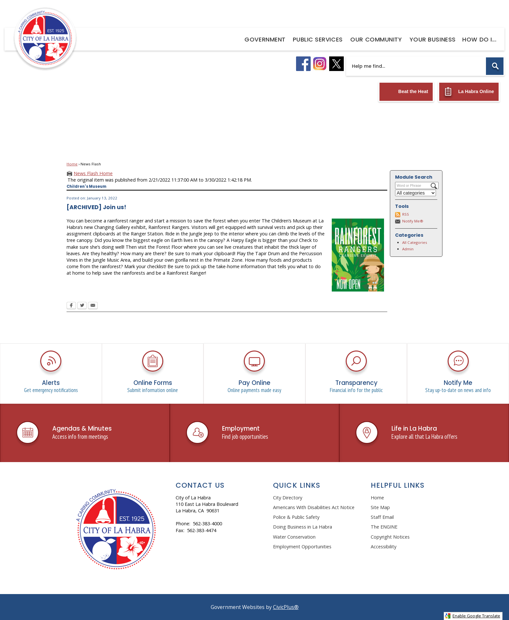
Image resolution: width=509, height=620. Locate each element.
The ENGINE (384, 527)
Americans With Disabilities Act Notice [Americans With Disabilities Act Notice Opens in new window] (313, 507)
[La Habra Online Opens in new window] (469, 92)
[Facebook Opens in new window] (71, 306)
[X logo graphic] (336, 63)
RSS (405, 214)
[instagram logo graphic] (320, 63)
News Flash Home (93, 173)
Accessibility (383, 546)
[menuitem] (265, 39)
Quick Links (296, 485)
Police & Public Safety (296, 517)
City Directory (287, 498)
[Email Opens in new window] (93, 306)
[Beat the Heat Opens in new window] (406, 92)
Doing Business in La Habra (302, 527)
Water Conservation (294, 537)
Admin (408, 248)
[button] (494, 66)
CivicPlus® (286, 607)
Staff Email (382, 517)
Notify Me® (412, 221)
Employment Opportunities (302, 546)
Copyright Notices (390, 537)
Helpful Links (398, 485)
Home (72, 163)
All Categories (414, 242)
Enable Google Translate (472, 616)
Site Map (380, 507)
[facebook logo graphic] (303, 63)
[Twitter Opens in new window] (82, 306)
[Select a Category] (415, 193)
